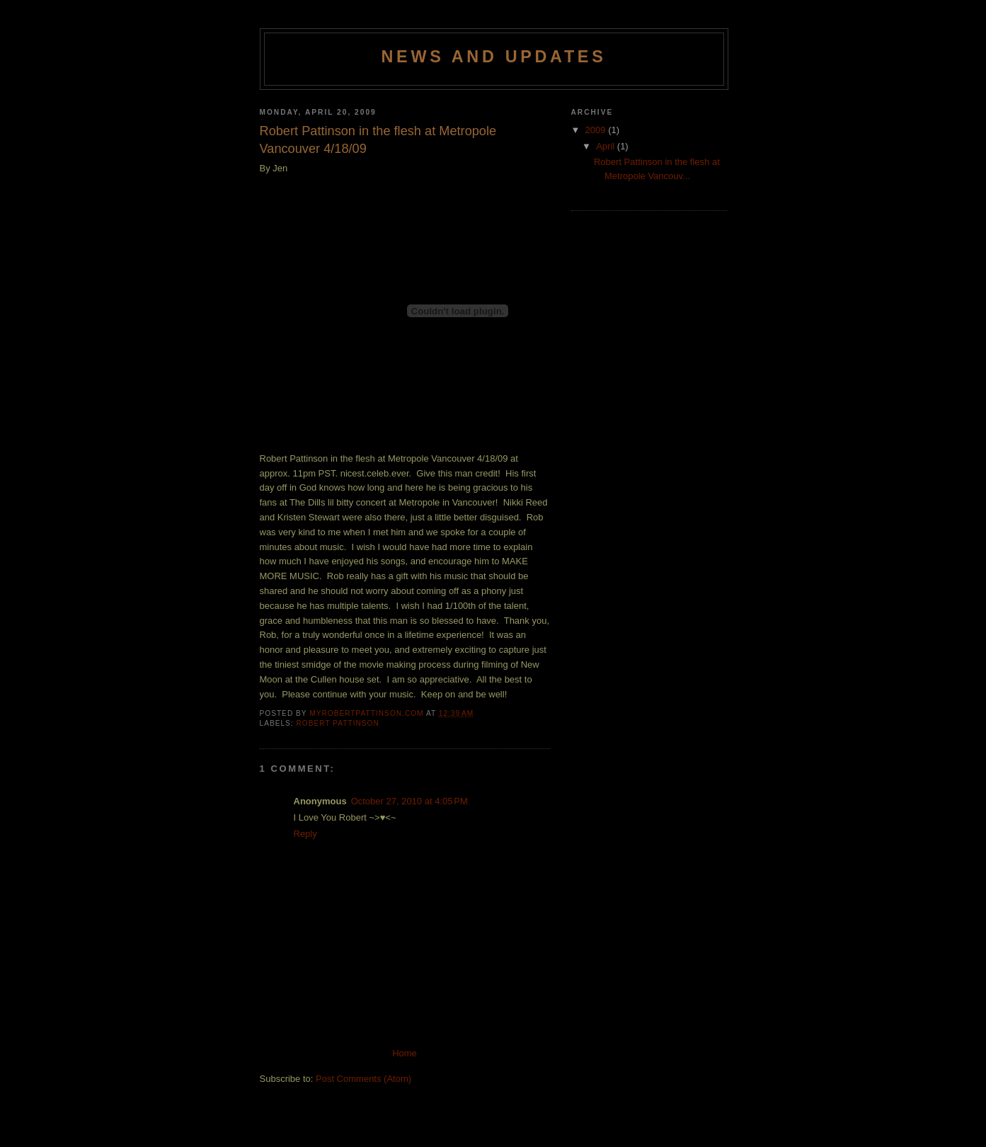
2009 (597, 130)
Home (404, 1053)
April (606, 146)
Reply (305, 833)
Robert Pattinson (338, 723)
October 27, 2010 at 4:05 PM (409, 801)
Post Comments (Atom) (363, 1078)
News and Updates (494, 56)
